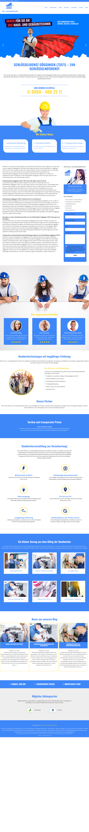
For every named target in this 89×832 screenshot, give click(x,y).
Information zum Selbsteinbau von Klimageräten (44, 645)
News (86, 7)
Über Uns (66, 7)
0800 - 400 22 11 (15, 1)
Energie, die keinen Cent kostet (14, 644)
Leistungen (74, 7)
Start (46, 7)
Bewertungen (53, 7)
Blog (50, 735)
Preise (60, 7)
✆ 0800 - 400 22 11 (44, 92)
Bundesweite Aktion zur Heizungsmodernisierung (73, 645)
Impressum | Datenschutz (43, 735)
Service (81, 7)
